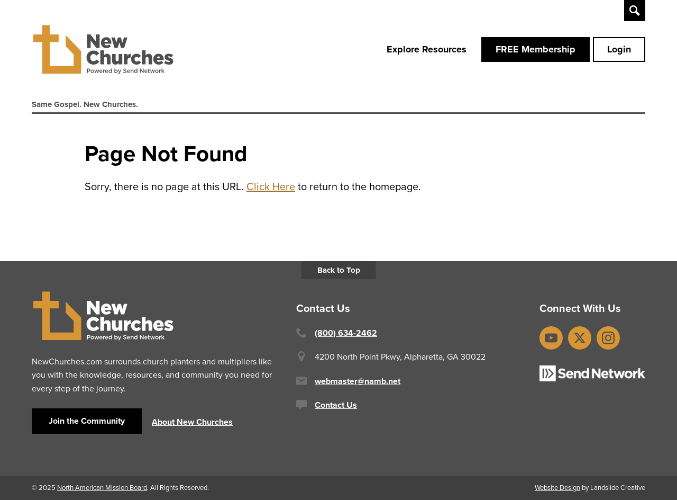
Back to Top (338, 270)
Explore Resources (426, 49)
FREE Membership (535, 49)
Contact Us (336, 405)
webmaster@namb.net (357, 381)
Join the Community (87, 421)
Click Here (270, 186)
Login (619, 49)
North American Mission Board (102, 488)
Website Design (557, 488)
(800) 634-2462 (346, 333)
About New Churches (192, 422)
